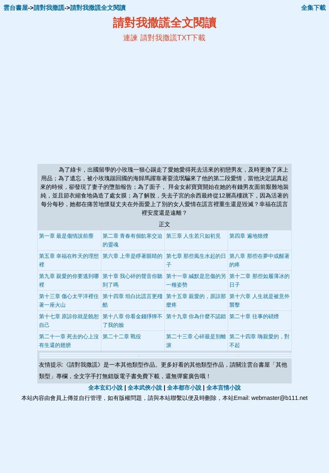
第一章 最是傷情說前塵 (66, 236)
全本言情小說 (223, 387)
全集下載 (313, 7)
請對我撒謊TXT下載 (173, 38)
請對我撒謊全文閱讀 (98, 7)
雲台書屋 (15, 7)
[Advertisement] (85, 103)
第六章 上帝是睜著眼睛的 (133, 256)
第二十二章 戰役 (122, 336)
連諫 (130, 38)
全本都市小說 (184, 387)
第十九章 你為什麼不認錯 (196, 316)
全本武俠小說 (145, 387)
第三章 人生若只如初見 (193, 236)
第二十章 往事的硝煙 (254, 316)
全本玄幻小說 (105, 387)
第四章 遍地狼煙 (248, 236)
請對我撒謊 (49, 7)
